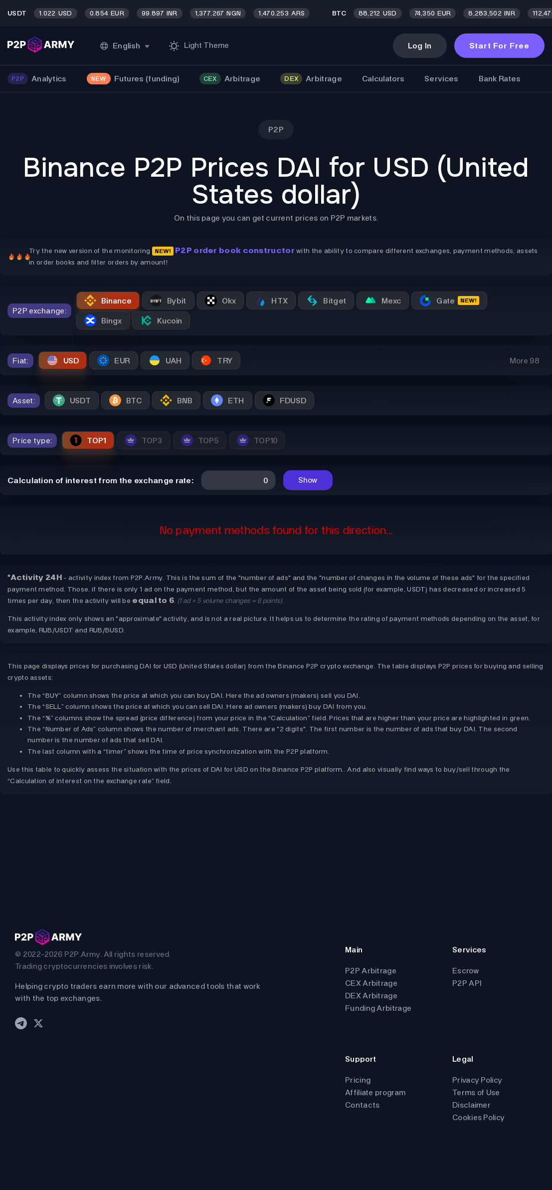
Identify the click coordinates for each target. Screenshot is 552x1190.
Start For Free (499, 45)
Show (308, 480)
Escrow (465, 970)
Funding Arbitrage (378, 1008)
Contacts (362, 1105)
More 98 (525, 360)
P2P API (466, 983)
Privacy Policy (477, 1080)
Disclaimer (471, 1105)
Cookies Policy (478, 1117)
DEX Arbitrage (371, 995)
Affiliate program (375, 1092)
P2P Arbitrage (370, 970)
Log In (420, 45)
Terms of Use (476, 1092)
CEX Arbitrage (371, 983)
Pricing (357, 1080)
